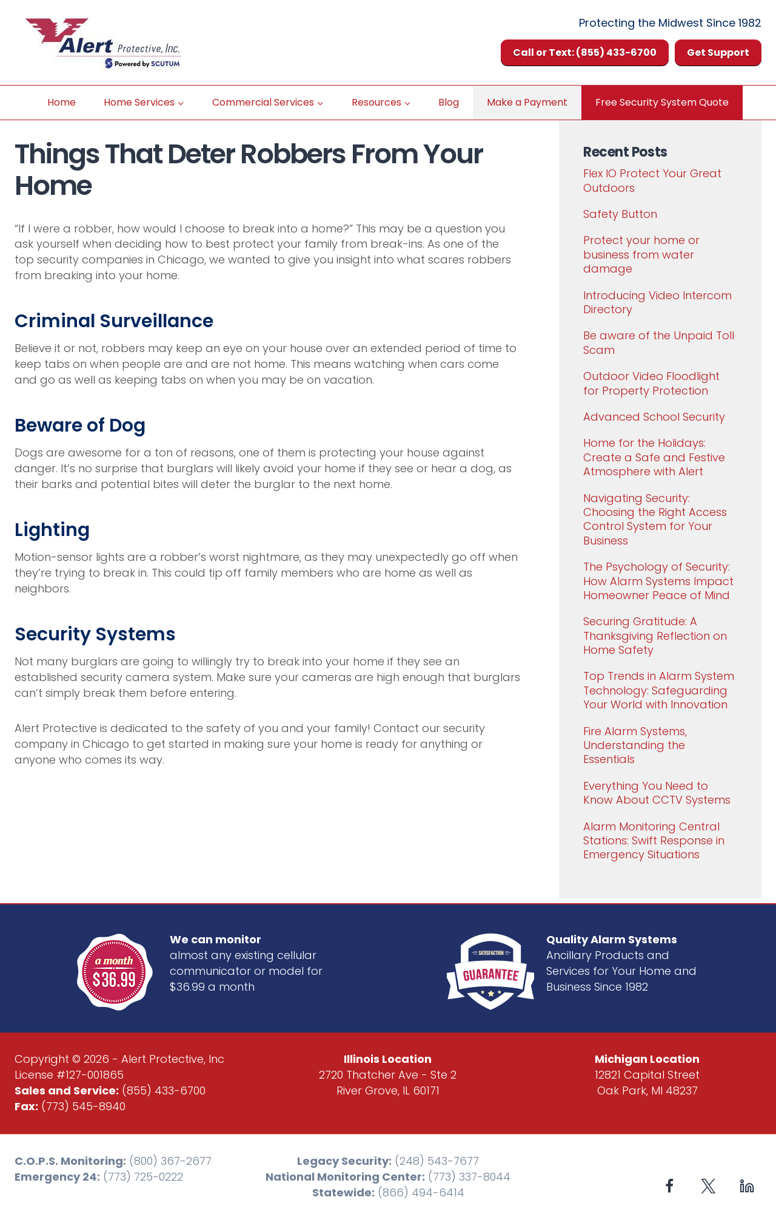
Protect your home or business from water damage (641, 254)
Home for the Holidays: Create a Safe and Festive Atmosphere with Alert (654, 457)
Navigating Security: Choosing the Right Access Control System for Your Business (655, 519)
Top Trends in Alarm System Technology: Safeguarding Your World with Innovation (658, 690)
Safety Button (620, 214)
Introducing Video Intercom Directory (657, 302)
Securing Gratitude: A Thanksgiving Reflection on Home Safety (655, 635)
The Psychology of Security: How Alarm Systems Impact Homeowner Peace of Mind (658, 581)
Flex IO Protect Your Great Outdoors (652, 180)
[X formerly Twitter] (708, 1186)
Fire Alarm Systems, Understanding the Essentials (635, 745)
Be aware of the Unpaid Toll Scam (658, 342)
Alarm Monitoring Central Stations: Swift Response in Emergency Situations (653, 841)
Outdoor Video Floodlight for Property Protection (651, 383)
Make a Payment (527, 102)
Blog (448, 102)
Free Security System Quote (662, 102)
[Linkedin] (746, 1186)
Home (61, 102)
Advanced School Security (654, 416)
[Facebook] (669, 1186)
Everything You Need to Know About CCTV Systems (657, 792)
